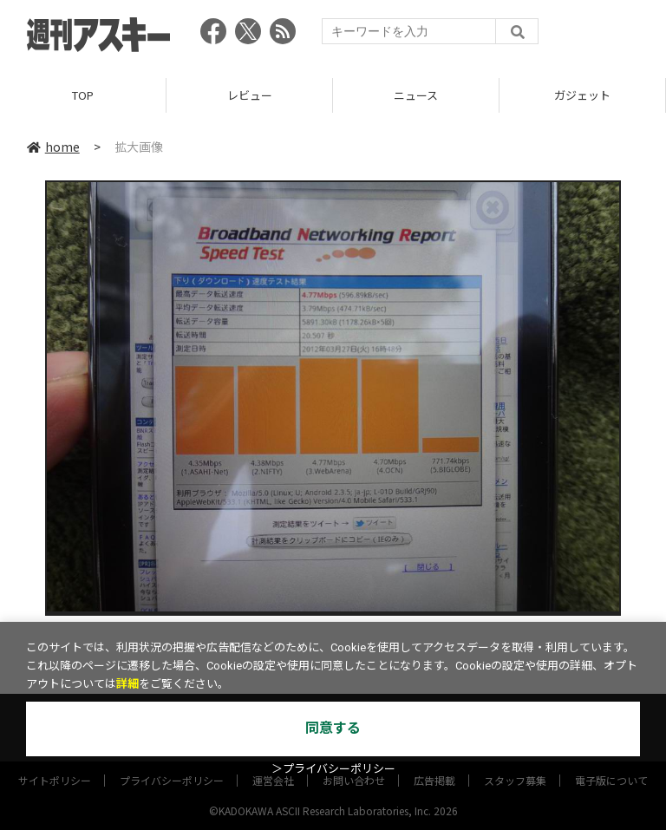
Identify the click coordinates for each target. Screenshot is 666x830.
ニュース (416, 95)
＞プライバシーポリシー (333, 768)
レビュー (249, 95)
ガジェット (582, 95)
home (53, 146)
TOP (83, 95)
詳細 (127, 683)
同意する (333, 728)
